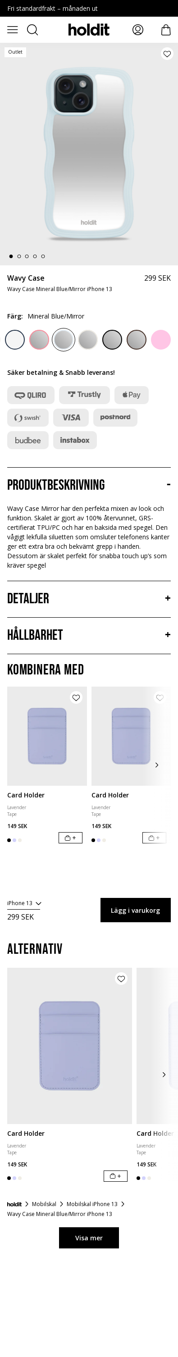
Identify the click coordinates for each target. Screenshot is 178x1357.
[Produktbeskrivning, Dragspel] (89, 486)
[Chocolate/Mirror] (136, 340)
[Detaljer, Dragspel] (89, 599)
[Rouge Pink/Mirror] (39, 340)
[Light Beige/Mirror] (88, 340)
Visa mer (89, 1238)
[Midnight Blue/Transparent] (15, 340)
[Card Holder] (47, 736)
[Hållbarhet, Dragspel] (89, 636)
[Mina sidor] (137, 29)
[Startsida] (14, 1204)
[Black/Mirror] (112, 340)
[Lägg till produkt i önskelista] (167, 53)
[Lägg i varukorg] (70, 837)
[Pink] (161, 340)
